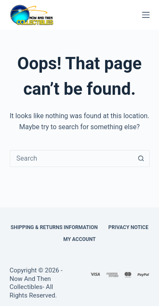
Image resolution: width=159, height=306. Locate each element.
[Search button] (141, 158)
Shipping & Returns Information (54, 227)
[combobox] (71, 158)
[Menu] (146, 15)
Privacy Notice (128, 227)
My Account (79, 239)
